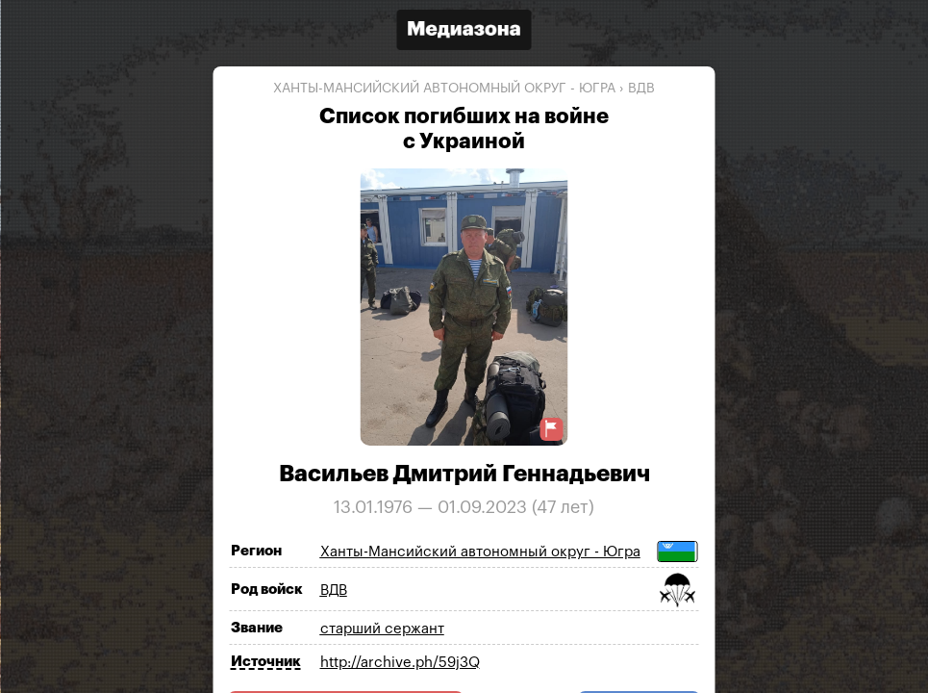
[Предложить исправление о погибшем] (552, 429)
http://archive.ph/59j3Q (400, 662)
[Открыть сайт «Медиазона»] (464, 32)
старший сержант (382, 629)
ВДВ (641, 88)
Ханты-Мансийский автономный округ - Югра (444, 88)
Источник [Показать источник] (266, 661)
